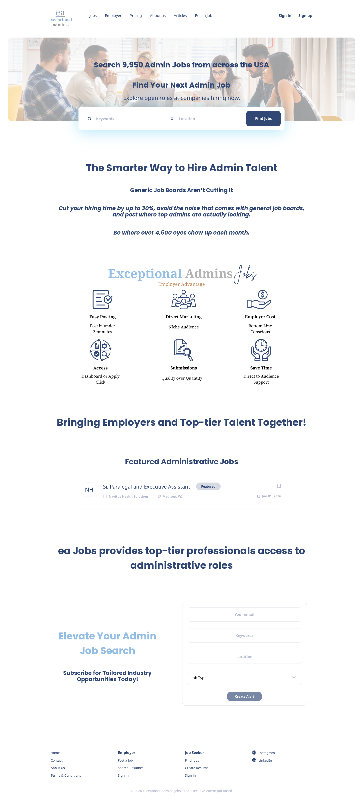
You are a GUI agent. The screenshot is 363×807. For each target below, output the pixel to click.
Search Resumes (131, 768)
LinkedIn (265, 760)
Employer (113, 15)
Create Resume (197, 768)
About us (158, 15)
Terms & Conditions (66, 775)
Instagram (267, 752)
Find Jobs (263, 118)
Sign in (285, 15)
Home (55, 752)
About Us (58, 768)
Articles (180, 15)
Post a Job (203, 15)
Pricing (136, 15)
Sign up (305, 15)
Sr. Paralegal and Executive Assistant (146, 486)
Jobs (93, 15)
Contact (57, 760)
